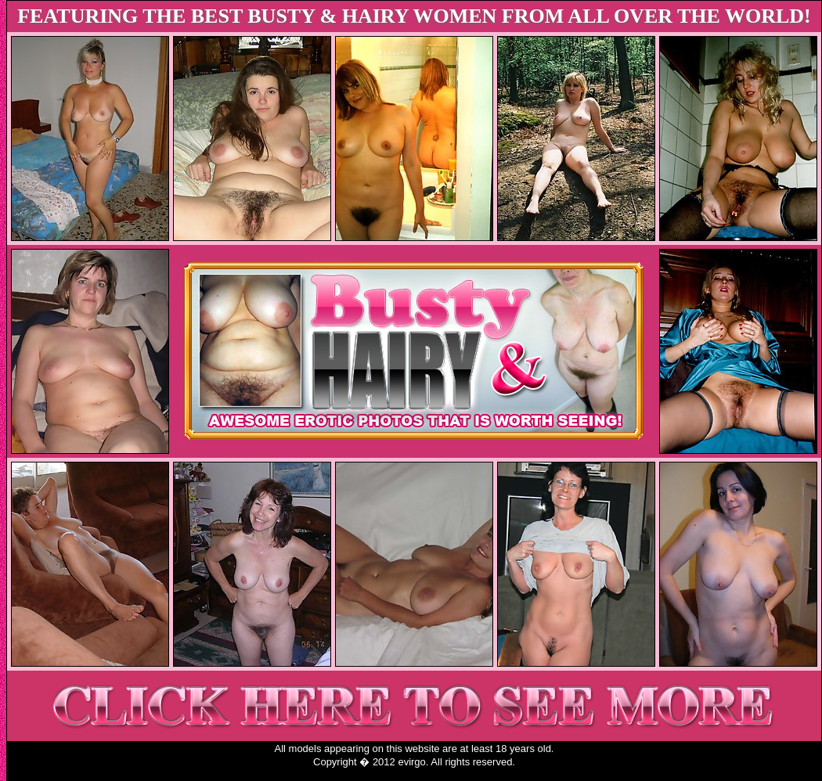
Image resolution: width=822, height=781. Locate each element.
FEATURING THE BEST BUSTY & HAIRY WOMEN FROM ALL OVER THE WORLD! (414, 16)
